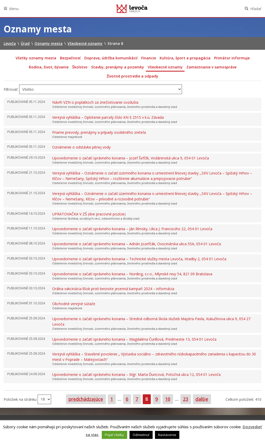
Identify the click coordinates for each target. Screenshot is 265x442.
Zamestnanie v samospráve (211, 67)
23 (187, 399)
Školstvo (79, 67)
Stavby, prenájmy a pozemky (117, 67)
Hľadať (255, 8)
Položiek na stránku (21, 399)
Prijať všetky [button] (114, 434)
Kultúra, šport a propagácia (185, 57)
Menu (14, 8)
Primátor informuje (232, 57)
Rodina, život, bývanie (49, 67)
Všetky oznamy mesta (36, 57)
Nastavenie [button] (167, 434)
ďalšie (201, 399)
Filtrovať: (11, 89)
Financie (148, 57)
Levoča (131, 8)
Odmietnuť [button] (141, 434)
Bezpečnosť (70, 57)
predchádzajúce (86, 399)
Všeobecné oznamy (165, 67)
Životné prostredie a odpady (132, 76)
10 (169, 399)
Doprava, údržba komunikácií (111, 57)
